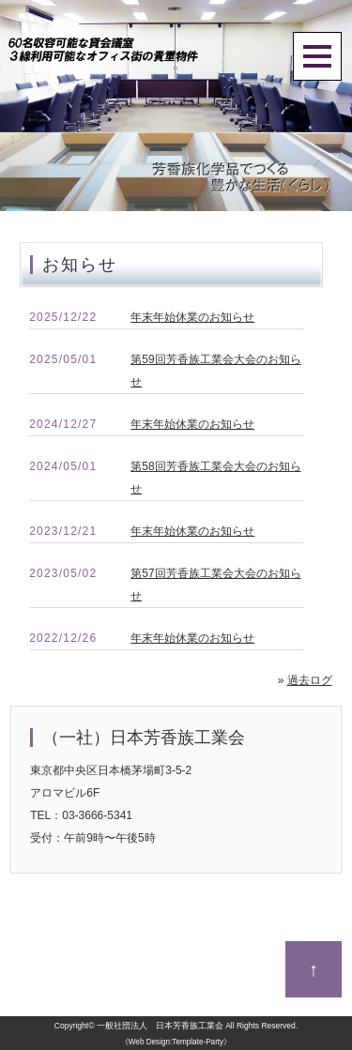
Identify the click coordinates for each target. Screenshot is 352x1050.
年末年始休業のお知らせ (192, 317)
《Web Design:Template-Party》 (176, 1042)
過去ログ (309, 680)
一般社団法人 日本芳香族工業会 (160, 1025)
